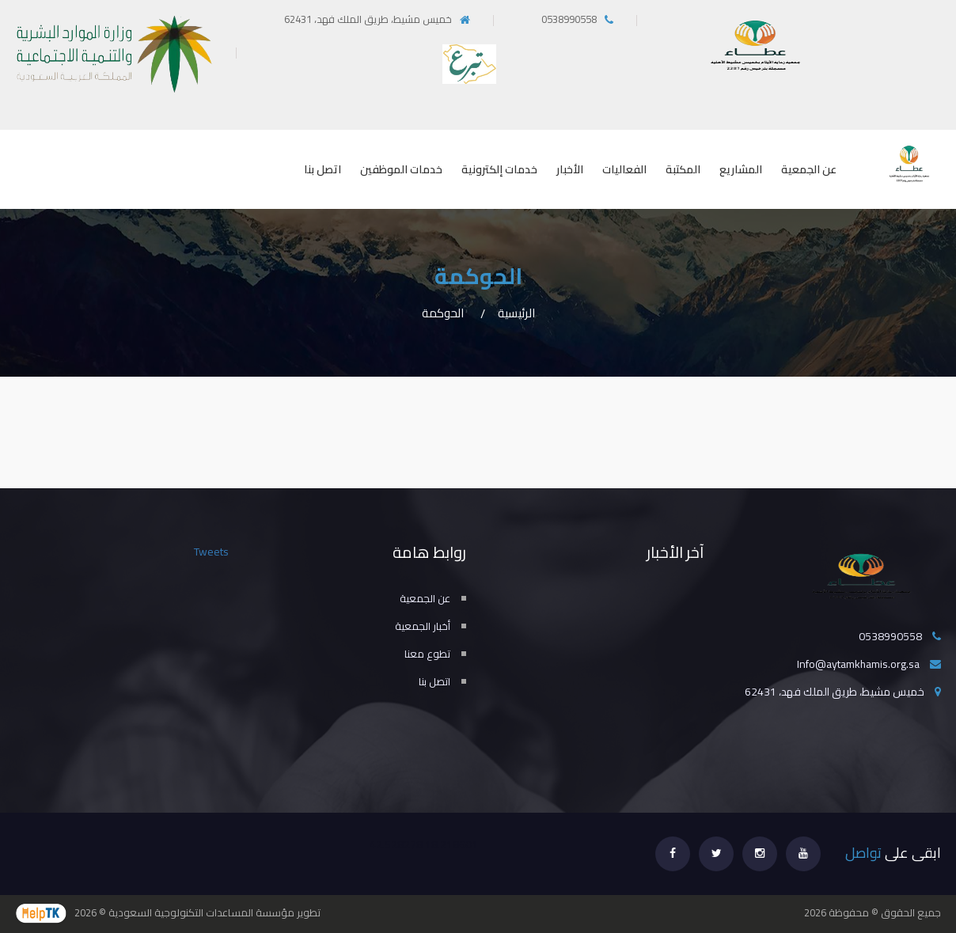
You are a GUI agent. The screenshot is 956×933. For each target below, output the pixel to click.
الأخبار (569, 169)
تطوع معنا (427, 653)
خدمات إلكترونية (499, 169)
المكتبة (683, 169)
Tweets (211, 551)
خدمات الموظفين (401, 169)
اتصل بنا (322, 169)
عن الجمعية (808, 169)
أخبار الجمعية (422, 625)
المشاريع (740, 169)
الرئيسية (516, 313)
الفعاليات (624, 169)
